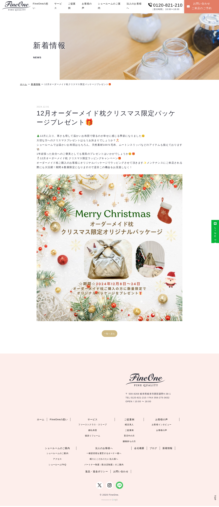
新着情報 (35, 84)
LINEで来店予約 (215, 233)
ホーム (23, 84)
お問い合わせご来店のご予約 (199, 6)
